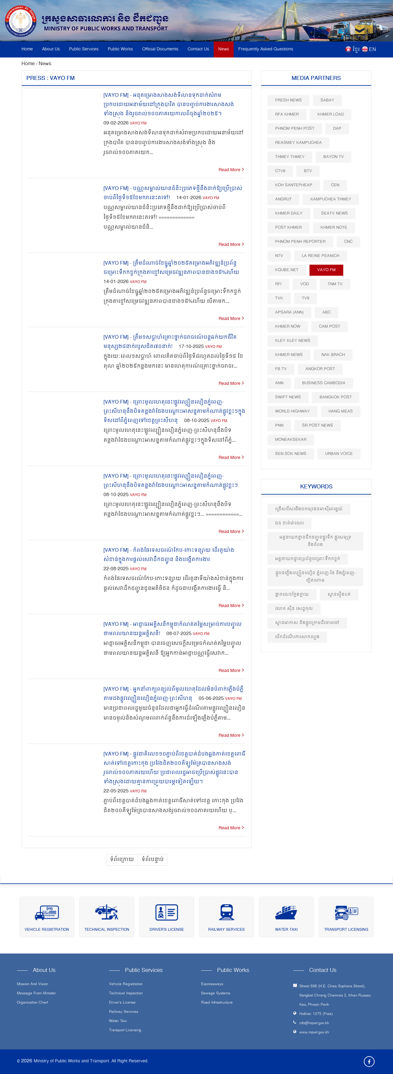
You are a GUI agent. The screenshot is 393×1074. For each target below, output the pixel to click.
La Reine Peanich (320, 255)
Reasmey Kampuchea (298, 142)
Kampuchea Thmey (330, 199)
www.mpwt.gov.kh (314, 1032)
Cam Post (329, 326)
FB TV (281, 369)
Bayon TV (333, 156)
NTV (279, 255)
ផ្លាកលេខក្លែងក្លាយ (292, 594)
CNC (348, 241)
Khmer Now (287, 326)
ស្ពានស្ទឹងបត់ (339, 594)
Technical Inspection (106, 930)
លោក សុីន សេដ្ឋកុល (294, 608)
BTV (308, 171)
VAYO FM (138, 123)
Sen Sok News (290, 453)
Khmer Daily (288, 213)
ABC (326, 312)
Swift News (288, 397)
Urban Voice (339, 453)
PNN (279, 425)
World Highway (292, 411)
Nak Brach (333, 354)
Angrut (283, 199)
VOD (304, 284)
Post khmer (288, 227)
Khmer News (289, 354)
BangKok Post (336, 397)
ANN (279, 383)
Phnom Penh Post (294, 128)
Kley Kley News (292, 340)
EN (372, 49)
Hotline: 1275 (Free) (316, 1014)
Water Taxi (286, 930)
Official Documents (160, 49)
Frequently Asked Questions (265, 49)
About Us (51, 49)
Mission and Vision (32, 984)
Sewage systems (215, 994)
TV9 (305, 298)
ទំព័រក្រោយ (122, 859)
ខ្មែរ (356, 49)
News (223, 49)
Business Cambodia (323, 383)
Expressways (212, 984)
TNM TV (335, 284)
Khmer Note (334, 227)
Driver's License (167, 930)
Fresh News (288, 100)
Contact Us (198, 49)
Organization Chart (32, 1003)
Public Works (120, 49)
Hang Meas (341, 411)
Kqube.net (286, 270)
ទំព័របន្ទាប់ (153, 859)
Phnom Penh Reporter (300, 241)
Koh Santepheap (293, 185)
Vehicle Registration (47, 930)
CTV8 (280, 171)
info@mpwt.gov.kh (314, 1023)
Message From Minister (36, 994)
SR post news (317, 425)
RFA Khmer (287, 114)
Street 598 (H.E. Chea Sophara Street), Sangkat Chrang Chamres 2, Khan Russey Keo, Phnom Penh (335, 995)
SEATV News (334, 213)
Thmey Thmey (290, 156)
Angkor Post (320, 369)
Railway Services (226, 930)
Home (27, 49)
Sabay (327, 100)
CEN (335, 185)
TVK (279, 298)
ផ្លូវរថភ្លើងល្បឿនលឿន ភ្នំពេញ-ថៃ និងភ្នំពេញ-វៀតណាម (315, 577)
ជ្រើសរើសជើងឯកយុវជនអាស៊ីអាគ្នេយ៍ (309, 509)
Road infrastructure (217, 1003)
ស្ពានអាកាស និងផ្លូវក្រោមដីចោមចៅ (307, 622)
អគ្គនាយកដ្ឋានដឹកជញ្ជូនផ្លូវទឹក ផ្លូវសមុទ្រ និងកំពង (315, 541)
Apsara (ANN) (289, 312)
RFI (278, 284)
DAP (337, 128)
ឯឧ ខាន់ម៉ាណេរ (289, 523)
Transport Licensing (346, 930)
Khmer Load (330, 114)
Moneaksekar (290, 439)
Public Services (84, 49)
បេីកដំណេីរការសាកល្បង (297, 637)
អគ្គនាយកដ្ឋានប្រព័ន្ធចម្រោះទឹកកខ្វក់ (307, 559)
